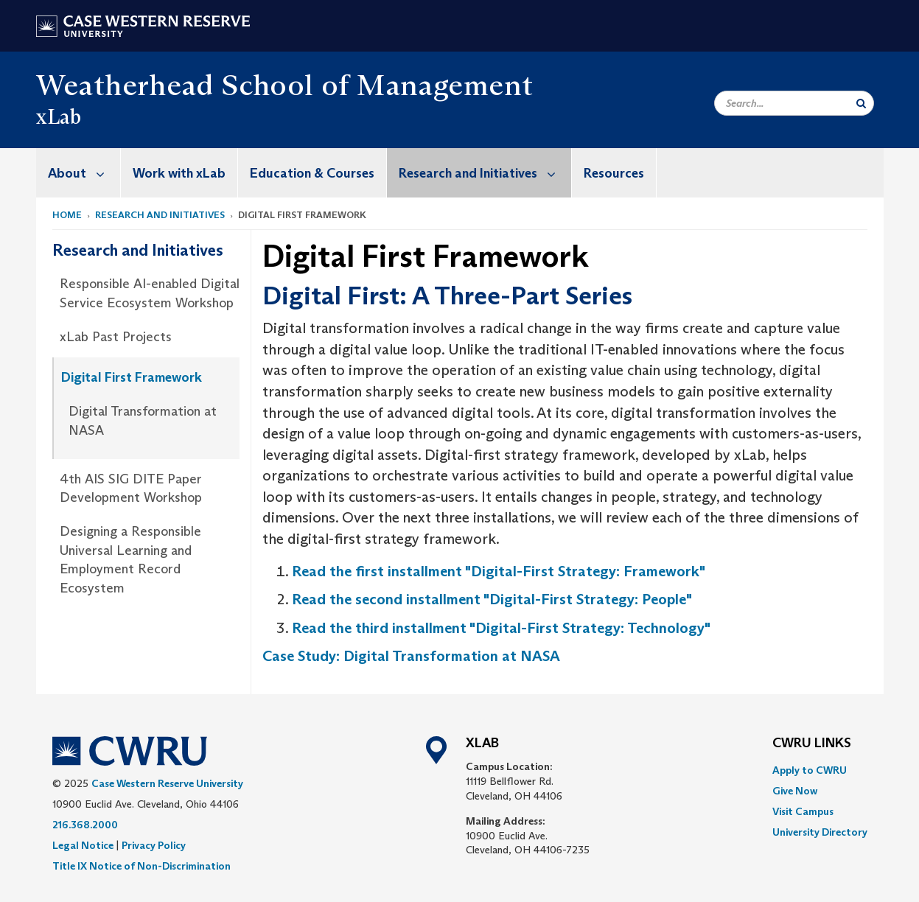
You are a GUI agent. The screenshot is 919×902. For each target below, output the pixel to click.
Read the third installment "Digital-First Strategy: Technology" (501, 628)
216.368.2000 (85, 824)
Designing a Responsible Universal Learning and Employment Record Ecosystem (130, 559)
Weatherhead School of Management (285, 84)
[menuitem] (78, 172)
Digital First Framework (131, 377)
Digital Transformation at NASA (143, 420)
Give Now (794, 790)
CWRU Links (811, 743)
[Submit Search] (861, 103)
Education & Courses (312, 173)
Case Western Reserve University (167, 783)
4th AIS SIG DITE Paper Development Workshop (131, 488)
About (84, 172)
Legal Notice (82, 845)
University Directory (819, 832)
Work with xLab (179, 173)
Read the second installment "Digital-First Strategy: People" (492, 599)
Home (67, 214)
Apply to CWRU (809, 770)
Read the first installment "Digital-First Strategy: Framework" (498, 571)
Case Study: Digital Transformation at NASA (411, 656)
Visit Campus (803, 811)
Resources (614, 173)
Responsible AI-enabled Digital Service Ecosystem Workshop (150, 293)
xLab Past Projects (116, 337)
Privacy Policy (154, 845)
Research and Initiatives (485, 172)
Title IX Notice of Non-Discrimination (141, 866)
